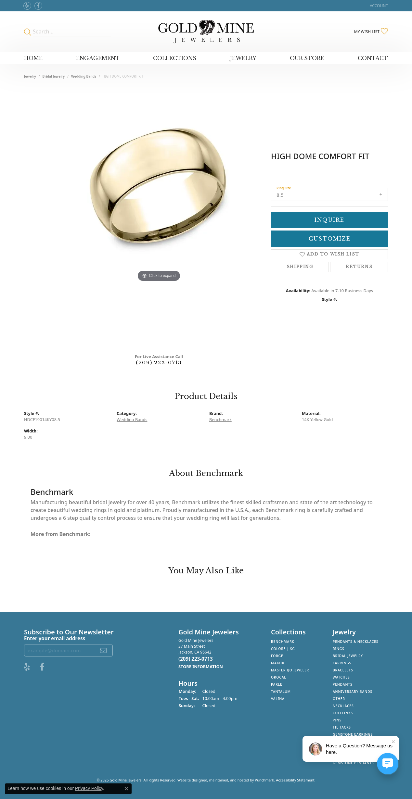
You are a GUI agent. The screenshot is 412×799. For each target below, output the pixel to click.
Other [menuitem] (339, 698)
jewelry (30, 76)
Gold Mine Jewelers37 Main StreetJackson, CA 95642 (200, 653)
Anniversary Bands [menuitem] (352, 691)
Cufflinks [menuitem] (343, 713)
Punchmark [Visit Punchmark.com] (264, 780)
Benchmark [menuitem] (282, 641)
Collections (174, 58)
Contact (373, 58)
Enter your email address (54, 638)
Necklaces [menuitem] (343, 706)
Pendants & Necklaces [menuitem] (355, 641)
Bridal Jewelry (54, 76)
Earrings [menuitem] (342, 663)
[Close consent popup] (126, 789)
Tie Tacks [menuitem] (342, 727)
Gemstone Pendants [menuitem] (353, 763)
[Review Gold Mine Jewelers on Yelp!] (27, 6)
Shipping (300, 266)
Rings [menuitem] (338, 648)
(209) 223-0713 (159, 362)
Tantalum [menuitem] (281, 691)
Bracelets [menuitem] (343, 670)
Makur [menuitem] (277, 663)
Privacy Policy (89, 788)
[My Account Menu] (379, 5)
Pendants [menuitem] (342, 684)
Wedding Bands (83, 76)
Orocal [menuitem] (278, 677)
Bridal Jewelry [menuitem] (348, 656)
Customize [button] (330, 238)
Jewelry (243, 58)
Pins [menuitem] (337, 720)
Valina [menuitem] (278, 698)
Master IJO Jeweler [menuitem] (290, 670)
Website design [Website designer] (190, 780)
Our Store (307, 58)
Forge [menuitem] (277, 656)
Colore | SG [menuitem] (283, 648)
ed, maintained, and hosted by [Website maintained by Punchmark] (229, 780)
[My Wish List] (371, 31)
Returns (359, 266)
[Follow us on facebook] (38, 6)
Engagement (98, 58)
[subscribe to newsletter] (103, 650)
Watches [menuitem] (341, 677)
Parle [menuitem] (276, 684)
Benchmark (220, 419)
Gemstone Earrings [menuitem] (353, 734)
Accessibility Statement (295, 780)
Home (33, 58)
